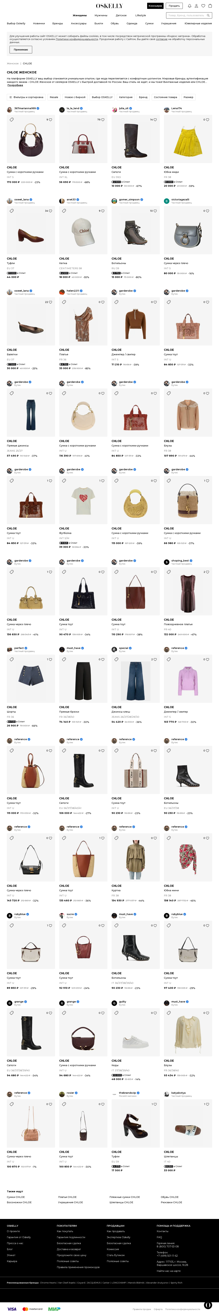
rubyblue (19, 914)
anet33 (71, 199)
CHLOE (12, 167)
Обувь (115, 23)
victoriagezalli (180, 199)
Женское (13, 63)
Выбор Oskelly (16, 23)
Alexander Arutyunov (157, 1282)
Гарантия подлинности (71, 1237)
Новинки (39, 23)
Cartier (106, 1282)
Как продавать (116, 1231)
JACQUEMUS (93, 1282)
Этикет (11, 1255)
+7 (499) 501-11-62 (167, 1255)
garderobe (126, 290)
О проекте (13, 1231)
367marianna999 (25, 108)
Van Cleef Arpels (66, 1282)
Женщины (80, 15)
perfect (19, 648)
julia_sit (123, 108)
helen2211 (73, 290)
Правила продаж (142, 1309)
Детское (121, 15)
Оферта (158, 1309)
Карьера (12, 1261)
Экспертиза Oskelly (118, 1237)
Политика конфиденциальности (182, 1309)
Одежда (132, 23)
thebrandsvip (127, 1092)
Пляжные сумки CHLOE (125, 1197)
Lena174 (176, 108)
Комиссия (113, 1249)
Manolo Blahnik (136, 1282)
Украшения (168, 23)
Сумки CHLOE (16, 1197)
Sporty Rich (176, 1282)
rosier (70, 1092)
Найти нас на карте (169, 1271)
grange (18, 1001)
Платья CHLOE (67, 1197)
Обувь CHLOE (170, 1197)
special (123, 648)
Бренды (57, 23)
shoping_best (180, 560)
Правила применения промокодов (78, 1267)
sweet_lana (21, 199)
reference (177, 648)
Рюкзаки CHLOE (171, 1202)
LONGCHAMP (119, 1282)
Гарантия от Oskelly (19, 1237)
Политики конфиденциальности (77, 39)
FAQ (159, 1237)
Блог (10, 1249)
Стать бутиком (116, 1255)
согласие (162, 39)
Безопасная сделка (69, 1243)
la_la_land (73, 108)
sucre (70, 914)
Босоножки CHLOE (19, 1202)
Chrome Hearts (48, 1282)
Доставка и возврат (69, 1249)
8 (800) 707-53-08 (168, 1246)
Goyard (81, 1282)
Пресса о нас (15, 1243)
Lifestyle (140, 15)
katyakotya (178, 1092)
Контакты (162, 1231)
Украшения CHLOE (70, 1202)
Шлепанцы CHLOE (121, 1202)
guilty (122, 1001)
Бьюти (98, 23)
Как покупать (65, 1231)
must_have (73, 648)
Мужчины (101, 15)
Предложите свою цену (71, 1255)
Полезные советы (68, 1261)
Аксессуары (78, 23)
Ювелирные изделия (198, 23)
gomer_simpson (129, 199)
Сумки (149, 23)
